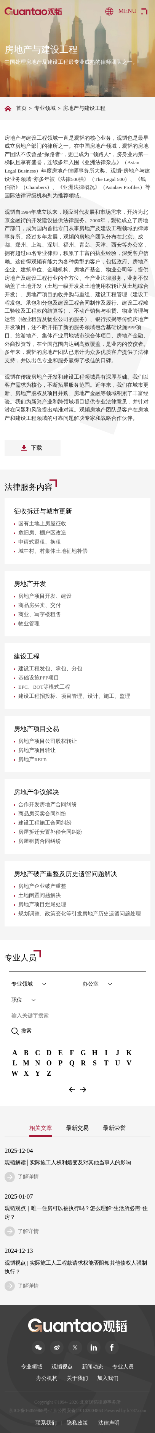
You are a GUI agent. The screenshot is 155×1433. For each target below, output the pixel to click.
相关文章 (40, 1128)
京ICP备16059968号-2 (30, 1410)
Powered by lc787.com (125, 1410)
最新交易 (77, 1128)
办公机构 (47, 1378)
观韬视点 (62, 1367)
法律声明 (109, 1422)
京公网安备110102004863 (78, 1410)
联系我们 (46, 1422)
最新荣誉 (113, 1128)
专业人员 (123, 1367)
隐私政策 (77, 1422)
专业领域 (45, 108)
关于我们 (77, 1378)
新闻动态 (92, 1367)
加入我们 (107, 1378)
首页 (21, 108)
